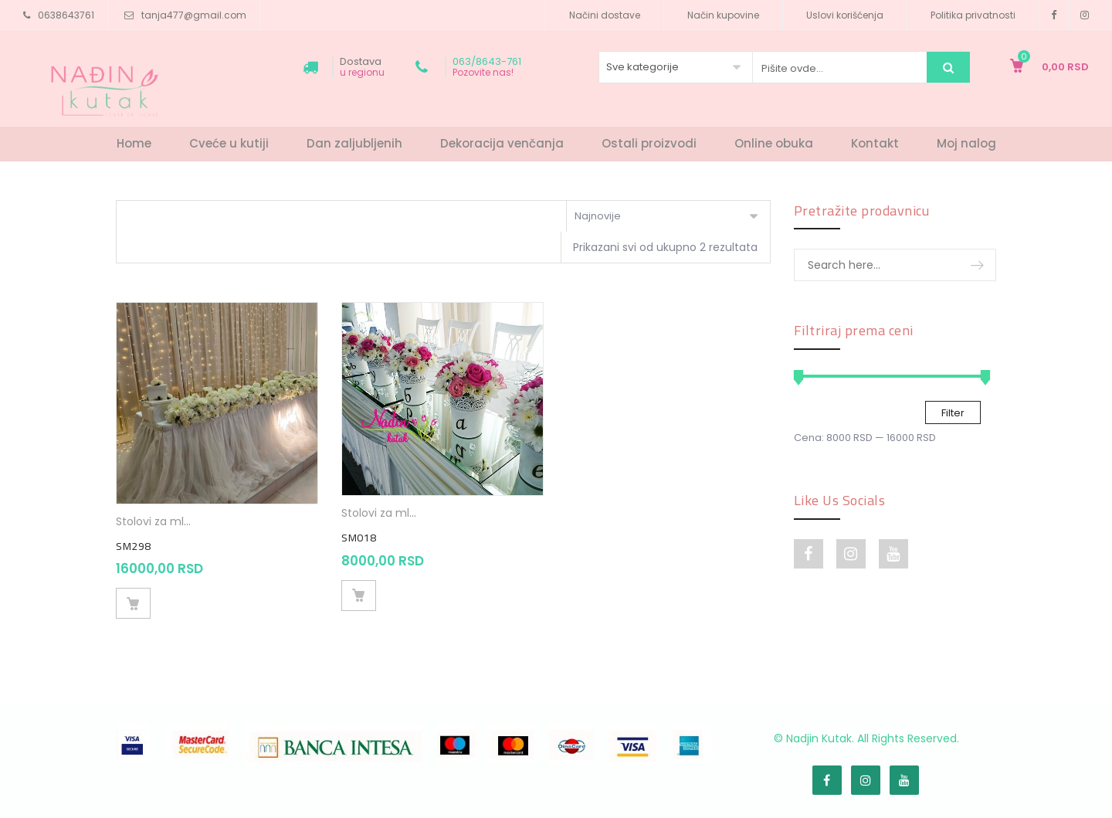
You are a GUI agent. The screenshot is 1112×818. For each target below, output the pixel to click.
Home (134, 143)
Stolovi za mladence (170, 521)
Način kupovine (723, 15)
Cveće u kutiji (229, 143)
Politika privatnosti (973, 15)
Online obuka (773, 143)
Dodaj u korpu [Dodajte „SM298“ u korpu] (133, 603)
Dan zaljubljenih (354, 143)
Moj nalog (966, 143)
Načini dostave (604, 15)
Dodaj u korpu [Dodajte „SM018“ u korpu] (358, 595)
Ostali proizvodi (649, 143)
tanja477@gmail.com (193, 15)
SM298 (133, 546)
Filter (953, 413)
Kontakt (875, 143)
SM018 (359, 538)
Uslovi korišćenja (844, 15)
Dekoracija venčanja (502, 143)
